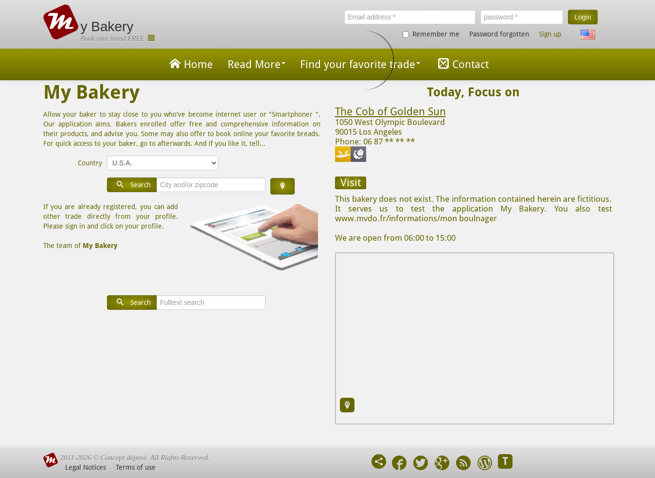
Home (189, 63)
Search (132, 184)
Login (582, 17)
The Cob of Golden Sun (390, 112)
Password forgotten (499, 34)
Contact (462, 63)
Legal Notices (85, 467)
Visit (350, 183)
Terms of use (136, 467)
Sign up (550, 34)
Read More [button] (256, 64)
